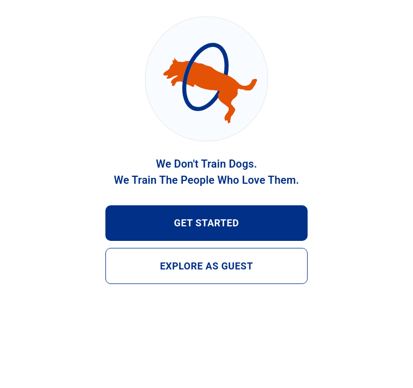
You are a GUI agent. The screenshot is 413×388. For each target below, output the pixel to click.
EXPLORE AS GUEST (206, 266)
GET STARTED (206, 223)
